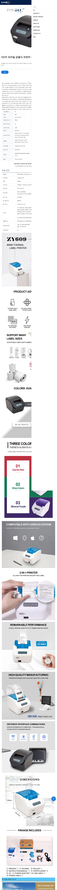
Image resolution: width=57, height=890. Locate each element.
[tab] (28, 81)
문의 (5, 72)
